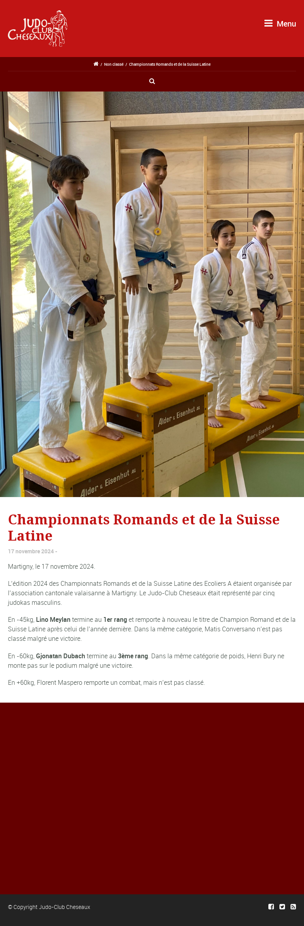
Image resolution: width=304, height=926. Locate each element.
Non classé (114, 64)
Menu (280, 23)
